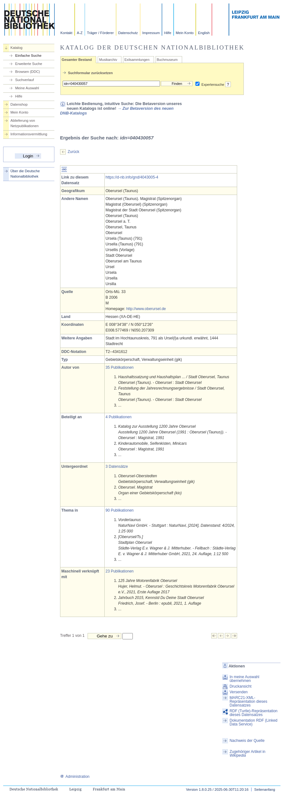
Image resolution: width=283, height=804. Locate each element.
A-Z (80, 33)
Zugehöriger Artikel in (247, 753)
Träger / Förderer (100, 33)
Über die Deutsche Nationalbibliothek (25, 173)
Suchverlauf (24, 80)
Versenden (239, 692)
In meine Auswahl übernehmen (244, 679)
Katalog (16, 48)
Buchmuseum (167, 60)
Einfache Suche (28, 55)
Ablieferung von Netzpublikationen (24, 123)
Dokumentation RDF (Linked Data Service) (253, 722)
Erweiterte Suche (28, 64)
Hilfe (167, 33)
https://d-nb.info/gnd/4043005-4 (132, 177)
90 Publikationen (120, 510)
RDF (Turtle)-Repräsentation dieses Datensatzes (254, 713)
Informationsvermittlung (28, 134)
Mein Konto (185, 33)
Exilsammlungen (136, 60)
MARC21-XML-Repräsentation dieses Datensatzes (248, 701)
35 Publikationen (120, 367)
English (204, 33)
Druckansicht (240, 686)
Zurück (73, 152)
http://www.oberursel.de (146, 309)
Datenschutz (128, 33)
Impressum (151, 33)
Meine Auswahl (27, 88)
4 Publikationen (119, 417)
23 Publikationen (120, 571)
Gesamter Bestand (77, 60)
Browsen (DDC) (27, 71)
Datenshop (19, 104)
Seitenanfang (264, 789)
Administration (74, 776)
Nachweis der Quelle (247, 740)
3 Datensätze (117, 466)
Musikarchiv (108, 60)
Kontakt (66, 33)
